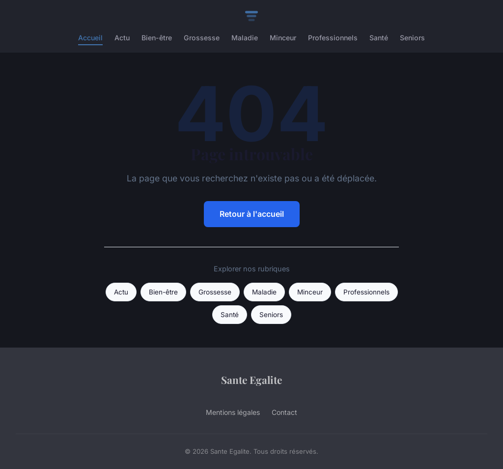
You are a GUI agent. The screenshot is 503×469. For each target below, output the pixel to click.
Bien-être (156, 37)
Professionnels (333, 37)
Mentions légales (233, 412)
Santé (378, 37)
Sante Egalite (251, 379)
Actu (122, 37)
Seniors (412, 37)
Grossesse (202, 37)
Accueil (90, 37)
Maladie (244, 37)
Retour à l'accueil (252, 214)
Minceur (283, 37)
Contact (284, 412)
